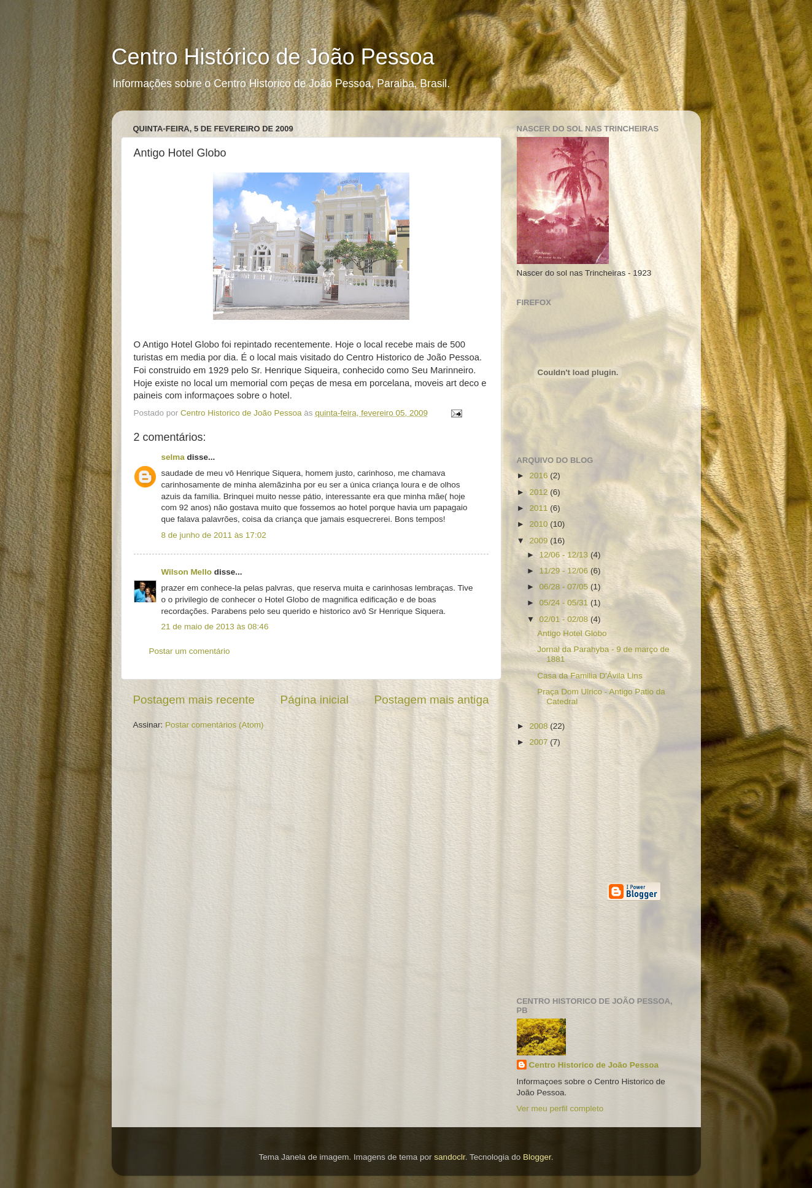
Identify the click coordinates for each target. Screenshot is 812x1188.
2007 (539, 742)
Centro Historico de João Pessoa (594, 1065)
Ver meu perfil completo (560, 1108)
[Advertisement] (572, 814)
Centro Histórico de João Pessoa (273, 56)
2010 (539, 524)
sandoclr (449, 1157)
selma (173, 457)
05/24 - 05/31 (564, 602)
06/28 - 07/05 (564, 586)
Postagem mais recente (194, 699)
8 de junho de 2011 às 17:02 (213, 535)
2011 (539, 508)
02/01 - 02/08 (564, 619)
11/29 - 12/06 (564, 570)
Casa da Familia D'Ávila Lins (589, 675)
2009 (539, 540)
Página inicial (314, 699)
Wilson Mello (186, 572)
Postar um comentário (189, 651)
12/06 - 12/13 (564, 554)
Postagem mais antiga (431, 699)
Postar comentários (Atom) (214, 724)
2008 (539, 726)
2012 (539, 492)
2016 (539, 475)
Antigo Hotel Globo (571, 633)
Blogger (537, 1157)
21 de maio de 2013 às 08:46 (215, 626)
